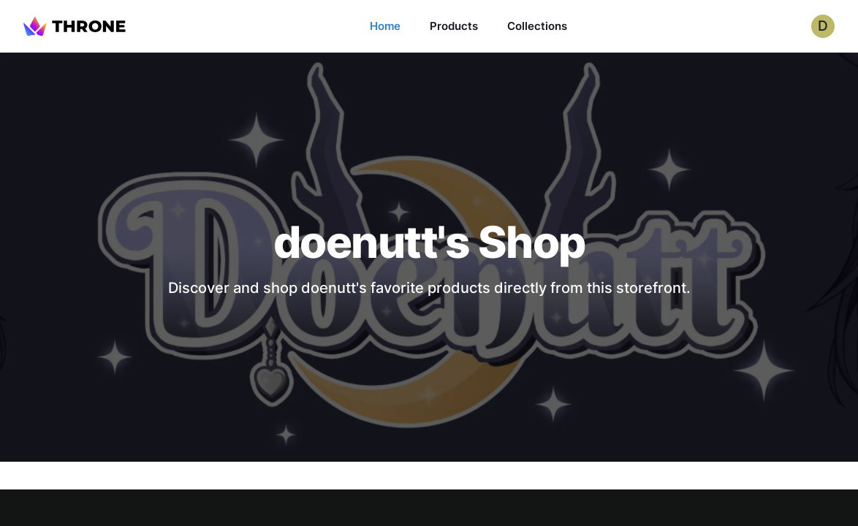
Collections (537, 26)
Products (454, 26)
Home (385, 26)
